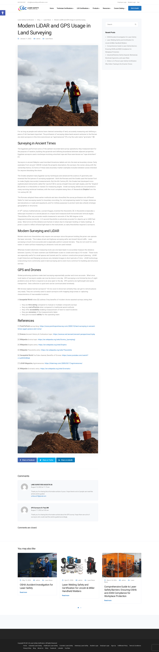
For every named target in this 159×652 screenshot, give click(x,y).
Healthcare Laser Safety (51, 645)
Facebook (53, 648)
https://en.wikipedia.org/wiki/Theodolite (56, 350)
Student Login (132, 2)
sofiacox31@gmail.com (38, 496)
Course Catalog (119, 8)
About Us (40, 648)
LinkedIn (60, 648)
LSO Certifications (82, 8)
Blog (34, 648)
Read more (23, 592)
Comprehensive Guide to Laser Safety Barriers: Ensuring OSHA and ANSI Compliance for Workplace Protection (121, 49)
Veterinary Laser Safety (81, 645)
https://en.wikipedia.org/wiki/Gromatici (55, 369)
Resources (106, 8)
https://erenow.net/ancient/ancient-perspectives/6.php (74, 334)
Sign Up (113, 645)
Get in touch (135, 8)
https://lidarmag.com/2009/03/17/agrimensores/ (63, 363)
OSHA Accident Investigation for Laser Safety (121, 37)
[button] (2, 12)
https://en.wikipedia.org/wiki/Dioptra (52, 345)
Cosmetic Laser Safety (66, 645)
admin (38, 38)
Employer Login (122, 2)
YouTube (67, 648)
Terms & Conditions (135, 645)
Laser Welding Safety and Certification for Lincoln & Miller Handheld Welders (78, 587)
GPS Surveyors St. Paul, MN (40, 508)
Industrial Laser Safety (35, 645)
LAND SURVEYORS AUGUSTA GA (41, 485)
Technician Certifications (65, 8)
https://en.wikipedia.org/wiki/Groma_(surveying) (56, 339)
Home (52, 8)
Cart (138, 2)
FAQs (46, 648)
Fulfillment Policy (123, 645)
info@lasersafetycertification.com (38, 2)
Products (96, 8)
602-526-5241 (21, 2)
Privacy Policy (27, 648)
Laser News (49, 38)
